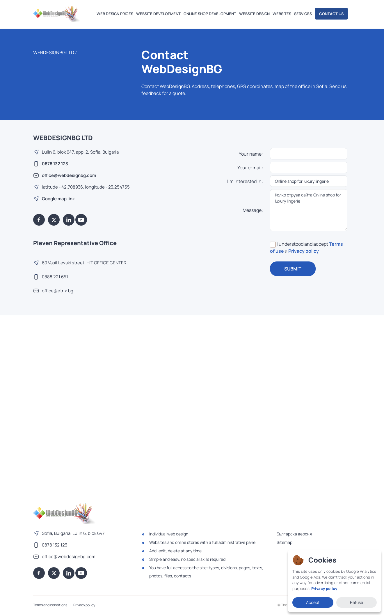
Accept (313, 602)
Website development (158, 13)
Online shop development (210, 13)
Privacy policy (303, 251)
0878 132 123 (55, 164)
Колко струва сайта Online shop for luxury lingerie (309, 210)
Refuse (356, 602)
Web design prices (115, 13)
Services (303, 13)
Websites (282, 13)
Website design (254, 13)
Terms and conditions (50, 604)
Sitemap (284, 542)
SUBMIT (292, 269)
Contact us (331, 13)
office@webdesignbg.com (69, 175)
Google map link (58, 199)
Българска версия (294, 534)
